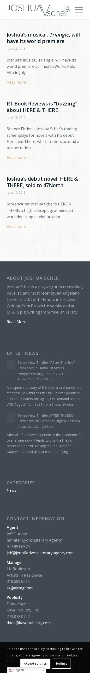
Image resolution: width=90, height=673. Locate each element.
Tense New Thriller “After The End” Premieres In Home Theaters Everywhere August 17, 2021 (46, 368)
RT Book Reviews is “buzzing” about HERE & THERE (42, 106)
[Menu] (76, 9)
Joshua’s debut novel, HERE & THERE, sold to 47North (42, 182)
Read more (18, 82)
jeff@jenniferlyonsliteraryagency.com (40, 553)
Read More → (19, 321)
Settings (61, 663)
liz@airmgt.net (20, 588)
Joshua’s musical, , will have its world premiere (43, 37)
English (16, 670)
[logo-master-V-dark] (37, 9)
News (11, 490)
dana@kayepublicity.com (29, 622)
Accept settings (35, 663)
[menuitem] (65, 9)
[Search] (65, 9)
